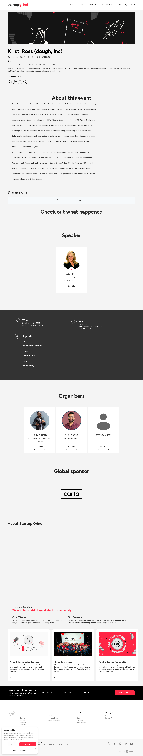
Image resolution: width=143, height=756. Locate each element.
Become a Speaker (54, 720)
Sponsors (23, 722)
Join (71, 5)
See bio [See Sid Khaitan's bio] (71, 447)
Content (93, 5)
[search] (126, 4)
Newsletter (80, 716)
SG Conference (53, 716)
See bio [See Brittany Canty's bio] (103, 447)
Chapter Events (53, 718)
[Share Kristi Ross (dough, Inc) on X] (15, 82)
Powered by (126, 751)
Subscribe (123, 693)
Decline (11, 744)
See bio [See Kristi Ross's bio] (71, 286)
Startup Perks (107, 5)
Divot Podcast (81, 722)
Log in (132, 5)
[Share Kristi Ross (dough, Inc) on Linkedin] (20, 82)
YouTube (80, 720)
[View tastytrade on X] (71, 269)
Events (81, 5)
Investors (23, 716)
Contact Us (108, 718)
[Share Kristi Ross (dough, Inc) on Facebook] (10, 82)
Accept (27, 744)
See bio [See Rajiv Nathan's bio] (39, 447)
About (119, 5)
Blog (78, 718)
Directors (23, 724)
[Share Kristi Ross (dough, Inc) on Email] (25, 82)
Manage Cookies (20, 750)
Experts (22, 718)
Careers (107, 716)
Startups (22, 720)
